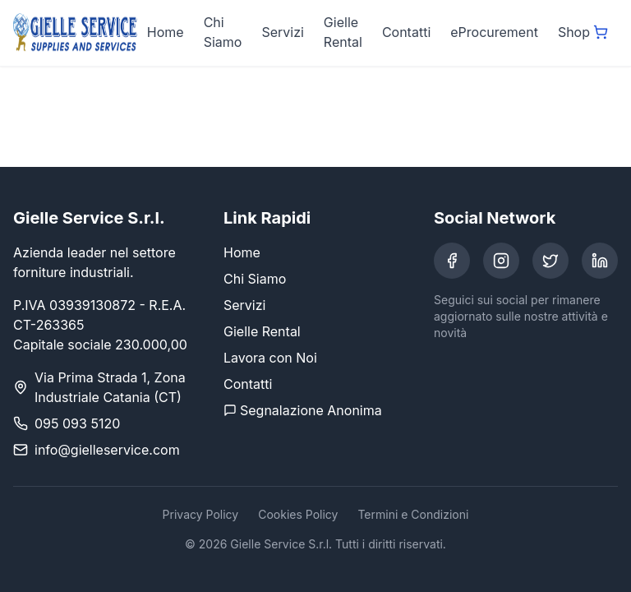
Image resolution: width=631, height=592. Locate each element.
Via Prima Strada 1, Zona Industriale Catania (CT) (110, 387)
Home (165, 32)
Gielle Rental (343, 32)
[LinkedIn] (600, 261)
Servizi (282, 32)
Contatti (406, 32)
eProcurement (494, 32)
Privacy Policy (201, 514)
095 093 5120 (77, 423)
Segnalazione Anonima (302, 410)
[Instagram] (501, 261)
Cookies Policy (298, 514)
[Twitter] (550, 261)
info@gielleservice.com (107, 450)
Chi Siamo (223, 32)
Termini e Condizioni (412, 514)
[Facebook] (452, 261)
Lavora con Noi (270, 357)
